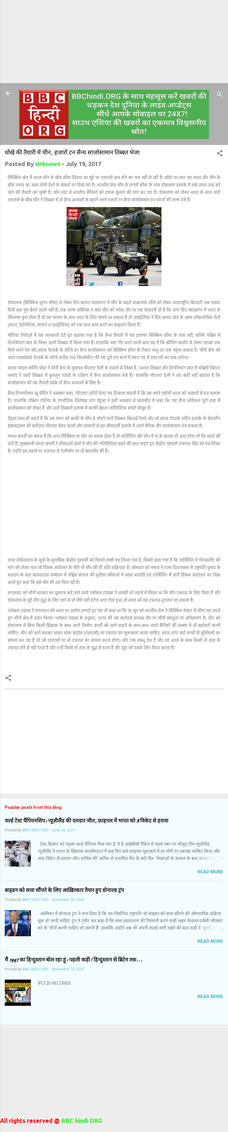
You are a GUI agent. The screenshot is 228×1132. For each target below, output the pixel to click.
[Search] (219, 95)
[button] (219, 154)
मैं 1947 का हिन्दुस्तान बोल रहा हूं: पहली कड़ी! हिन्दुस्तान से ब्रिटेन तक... (73, 960)
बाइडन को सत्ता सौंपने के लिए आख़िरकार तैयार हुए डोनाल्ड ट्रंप (64, 890)
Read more (210, 871)
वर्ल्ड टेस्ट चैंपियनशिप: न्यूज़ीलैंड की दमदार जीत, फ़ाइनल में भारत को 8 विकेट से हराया (86, 821)
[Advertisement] (114, 41)
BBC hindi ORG (81, 1120)
